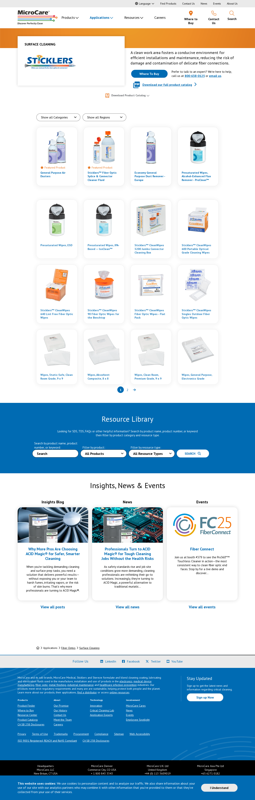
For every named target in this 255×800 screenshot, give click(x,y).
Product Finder (26, 705)
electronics (125, 681)
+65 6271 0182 (210, 773)
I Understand (219, 788)
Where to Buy (26, 710)
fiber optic (41, 685)
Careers (160, 17)
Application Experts (101, 715)
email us (215, 76)
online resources (119, 692)
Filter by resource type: (146, 447)
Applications (99, 17)
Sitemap (119, 734)
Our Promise (61, 705)
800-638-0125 (195, 76)
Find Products (168, 3)
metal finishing (57, 685)
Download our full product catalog (167, 85)
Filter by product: (93, 447)
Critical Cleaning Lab (102, 710)
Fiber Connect (202, 549)
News (204, 3)
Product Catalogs (28, 719)
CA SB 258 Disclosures (31, 724)
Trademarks (61, 734)
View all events (202, 607)
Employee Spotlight (138, 719)
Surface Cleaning (89, 648)
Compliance (101, 734)
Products (68, 17)
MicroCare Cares (136, 705)
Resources (131, 17)
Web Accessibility (140, 734)
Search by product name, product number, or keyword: (55, 445)
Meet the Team (63, 719)
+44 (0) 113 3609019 (158, 773)
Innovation (96, 705)
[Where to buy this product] (149, 74)
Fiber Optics (68, 648)
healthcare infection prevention (118, 685)
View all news (127, 607)
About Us (232, 3)
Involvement (133, 700)
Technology (96, 700)
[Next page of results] (134, 389)
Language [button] (143, 3)
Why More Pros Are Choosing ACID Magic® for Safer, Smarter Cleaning (53, 553)
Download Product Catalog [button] (128, 95)
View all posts (53, 607)
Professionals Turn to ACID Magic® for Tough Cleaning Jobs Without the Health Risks (127, 553)
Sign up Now (205, 697)
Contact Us (188, 3)
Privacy (22, 734)
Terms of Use (40, 734)
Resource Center (27, 715)
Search (193, 453)
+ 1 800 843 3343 (102, 773)
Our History (60, 710)
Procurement (81, 734)
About (57, 700)
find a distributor (87, 692)
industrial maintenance (80, 685)
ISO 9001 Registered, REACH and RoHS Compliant (47, 740)
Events (217, 3)
